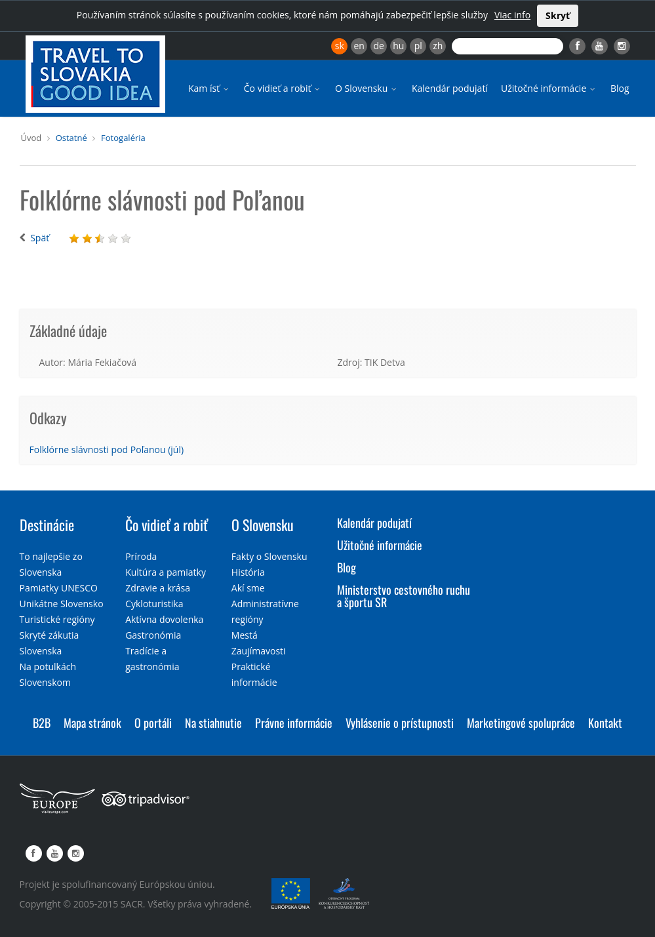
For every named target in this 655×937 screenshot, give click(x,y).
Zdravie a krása (157, 588)
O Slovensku (367, 88)
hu (398, 45)
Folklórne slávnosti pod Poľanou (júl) (107, 449)
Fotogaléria (123, 138)
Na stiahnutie (213, 722)
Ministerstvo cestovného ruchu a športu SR (403, 596)
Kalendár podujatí (450, 88)
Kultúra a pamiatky (165, 572)
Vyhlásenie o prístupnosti (400, 722)
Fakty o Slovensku (269, 556)
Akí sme (248, 588)
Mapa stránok (92, 722)
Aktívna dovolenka (164, 619)
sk (339, 45)
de (379, 45)
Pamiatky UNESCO (59, 588)
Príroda (141, 556)
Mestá (244, 635)
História (248, 572)
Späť (39, 237)
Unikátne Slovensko (62, 603)
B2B (41, 722)
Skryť (558, 15)
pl (418, 45)
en (358, 45)
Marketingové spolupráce (521, 722)
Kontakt (605, 722)
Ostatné (71, 138)
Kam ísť (209, 88)
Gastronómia (153, 635)
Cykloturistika (154, 603)
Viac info (512, 15)
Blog (619, 88)
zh (438, 45)
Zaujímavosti (258, 651)
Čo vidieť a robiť (283, 88)
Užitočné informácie (549, 88)
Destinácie (47, 524)
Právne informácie (293, 722)
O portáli (153, 722)
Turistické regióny (57, 619)
